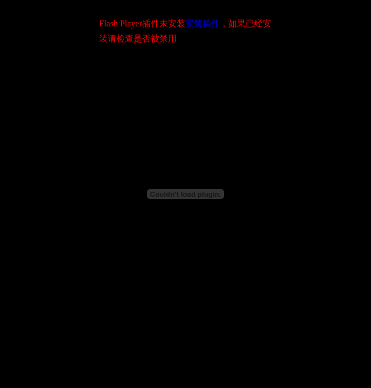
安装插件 (202, 23)
